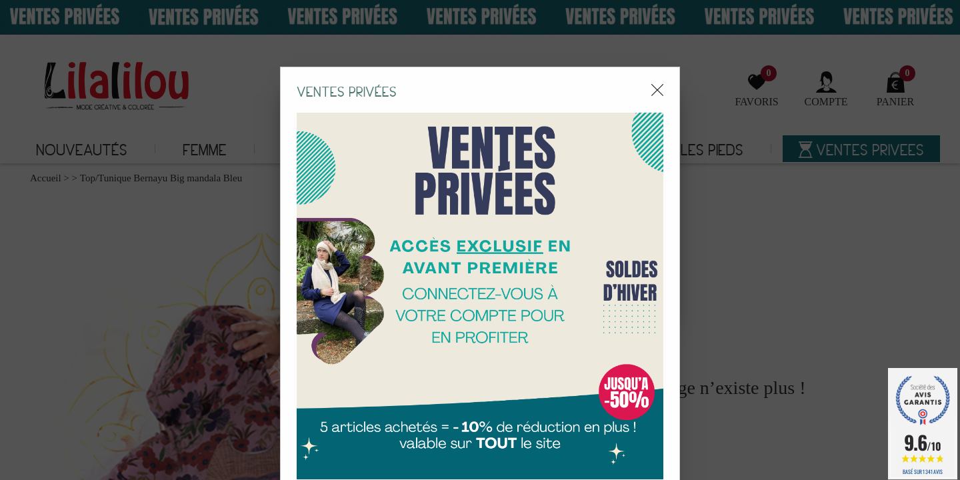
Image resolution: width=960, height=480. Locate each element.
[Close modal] (657, 66)
